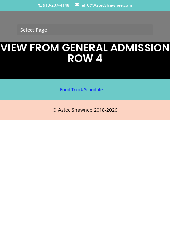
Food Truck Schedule (81, 89)
